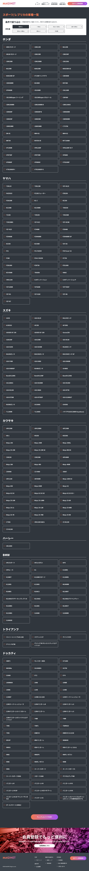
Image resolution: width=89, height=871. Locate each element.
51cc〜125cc (58, 26)
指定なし (24, 26)
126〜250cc (76, 26)
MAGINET (9, 3)
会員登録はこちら (44, 846)
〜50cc (42, 26)
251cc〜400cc (23, 31)
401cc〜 (41, 31)
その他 (59, 31)
